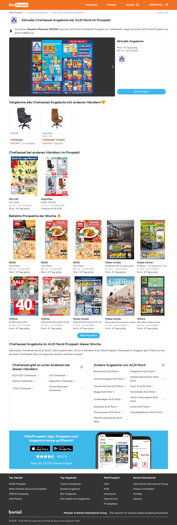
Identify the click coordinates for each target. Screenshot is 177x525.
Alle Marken (15, 498)
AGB (106, 488)
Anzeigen (162, 12)
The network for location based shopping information (138, 512)
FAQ (106, 483)
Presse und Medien (143, 488)
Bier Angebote (68, 493)
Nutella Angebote (70, 488)
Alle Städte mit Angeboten (75, 498)
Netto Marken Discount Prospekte (28, 488)
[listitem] (24, 126)
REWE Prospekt (17, 483)
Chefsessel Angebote (37, 13)
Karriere (137, 498)
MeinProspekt (16, 13)
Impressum (110, 493)
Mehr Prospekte (88, 335)
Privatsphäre (110, 503)
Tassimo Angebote (70, 483)
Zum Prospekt (141, 91)
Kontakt (137, 493)
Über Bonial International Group (150, 483)
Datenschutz (111, 498)
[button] (88, 67)
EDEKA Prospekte (18, 493)
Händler (111, 4)
